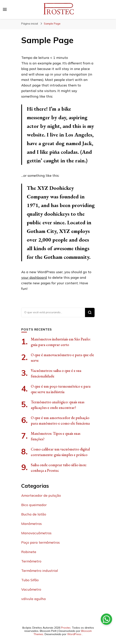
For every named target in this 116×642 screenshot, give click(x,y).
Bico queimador (34, 505)
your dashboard (34, 277)
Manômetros (31, 523)
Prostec (66, 627)
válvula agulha (33, 599)
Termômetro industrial (39, 570)
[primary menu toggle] (5, 9)
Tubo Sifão (30, 580)
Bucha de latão (33, 514)
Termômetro (31, 561)
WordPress (74, 634)
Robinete (28, 552)
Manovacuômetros (36, 533)
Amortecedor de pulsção (41, 495)
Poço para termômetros (40, 542)
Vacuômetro (31, 589)
